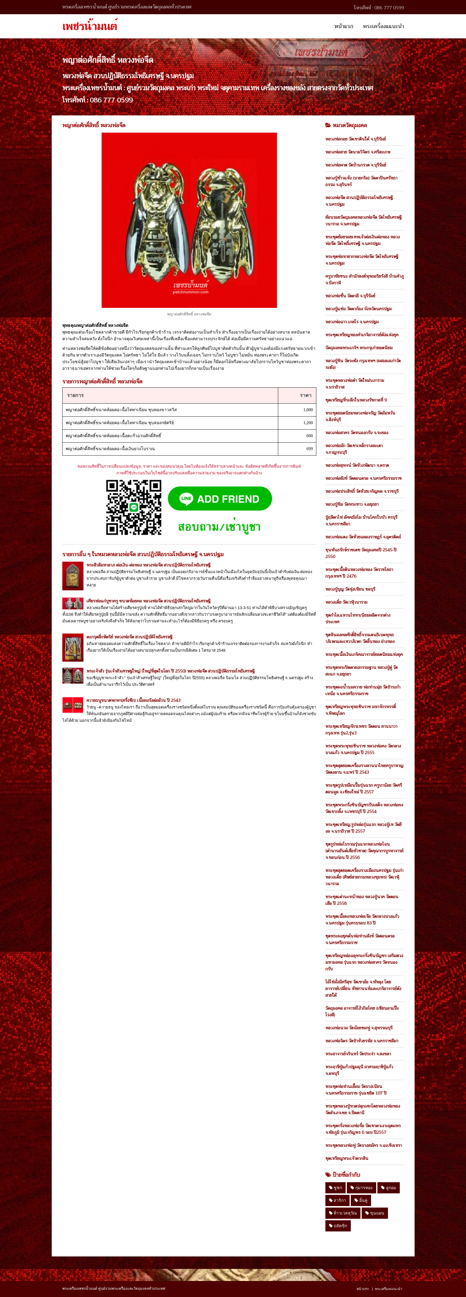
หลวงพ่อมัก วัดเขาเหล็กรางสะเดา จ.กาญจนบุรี (354, 449)
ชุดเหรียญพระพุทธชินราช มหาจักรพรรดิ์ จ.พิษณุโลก (360, 710)
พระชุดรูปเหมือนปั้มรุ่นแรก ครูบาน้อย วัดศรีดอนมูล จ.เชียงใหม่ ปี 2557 (363, 788)
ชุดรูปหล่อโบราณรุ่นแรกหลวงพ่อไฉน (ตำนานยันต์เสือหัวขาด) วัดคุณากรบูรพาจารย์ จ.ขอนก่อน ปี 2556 (364, 850)
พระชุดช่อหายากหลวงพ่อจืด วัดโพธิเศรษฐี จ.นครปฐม (361, 260)
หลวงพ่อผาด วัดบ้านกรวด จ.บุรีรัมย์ (355, 165)
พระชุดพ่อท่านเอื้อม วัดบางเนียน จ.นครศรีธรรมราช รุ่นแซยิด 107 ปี (355, 1090)
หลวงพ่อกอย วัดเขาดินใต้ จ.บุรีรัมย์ (355, 139)
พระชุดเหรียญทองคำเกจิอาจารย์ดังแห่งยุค (362, 334)
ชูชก (335, 1187)
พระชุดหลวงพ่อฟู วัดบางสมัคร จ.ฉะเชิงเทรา (363, 1145)
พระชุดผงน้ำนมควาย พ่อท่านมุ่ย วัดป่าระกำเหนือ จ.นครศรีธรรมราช (362, 690)
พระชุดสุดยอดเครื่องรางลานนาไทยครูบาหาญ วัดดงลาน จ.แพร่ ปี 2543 (364, 769)
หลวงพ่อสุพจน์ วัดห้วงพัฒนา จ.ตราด (357, 465)
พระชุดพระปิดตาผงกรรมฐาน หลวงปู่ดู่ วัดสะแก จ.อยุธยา (361, 671)
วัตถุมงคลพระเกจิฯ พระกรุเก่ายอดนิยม (359, 347)
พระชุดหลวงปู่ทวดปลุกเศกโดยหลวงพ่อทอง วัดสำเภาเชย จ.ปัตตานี (362, 1109)
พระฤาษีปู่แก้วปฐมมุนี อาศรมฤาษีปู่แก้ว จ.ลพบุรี (359, 1070)
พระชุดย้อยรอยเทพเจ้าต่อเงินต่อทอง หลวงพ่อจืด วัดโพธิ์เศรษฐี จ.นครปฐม (362, 240)
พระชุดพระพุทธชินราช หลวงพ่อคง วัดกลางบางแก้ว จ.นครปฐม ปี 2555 (363, 749)
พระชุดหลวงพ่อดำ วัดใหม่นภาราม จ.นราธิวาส (354, 384)
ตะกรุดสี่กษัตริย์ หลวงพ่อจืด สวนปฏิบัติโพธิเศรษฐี (129, 636)
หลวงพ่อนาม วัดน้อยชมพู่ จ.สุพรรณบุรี (359, 1027)
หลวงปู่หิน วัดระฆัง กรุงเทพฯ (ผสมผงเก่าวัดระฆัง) (363, 364)
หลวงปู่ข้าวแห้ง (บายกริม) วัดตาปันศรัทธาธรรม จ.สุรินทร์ (361, 181)
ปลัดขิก (338, 1225)
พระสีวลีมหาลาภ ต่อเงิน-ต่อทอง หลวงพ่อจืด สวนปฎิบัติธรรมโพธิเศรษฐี (148, 565)
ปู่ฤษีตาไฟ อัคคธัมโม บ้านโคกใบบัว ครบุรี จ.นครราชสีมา (361, 521)
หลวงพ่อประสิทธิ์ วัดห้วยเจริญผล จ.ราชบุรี (362, 491)
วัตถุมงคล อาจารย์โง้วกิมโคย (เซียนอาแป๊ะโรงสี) (362, 1011)
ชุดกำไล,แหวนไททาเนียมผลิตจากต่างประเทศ (357, 618)
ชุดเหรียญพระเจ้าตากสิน (346, 1158)
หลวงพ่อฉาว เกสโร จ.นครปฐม (352, 321)
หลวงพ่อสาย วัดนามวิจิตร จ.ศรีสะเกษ (357, 152)
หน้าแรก (343, 26)
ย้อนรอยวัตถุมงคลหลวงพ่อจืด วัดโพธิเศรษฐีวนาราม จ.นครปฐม (363, 220)
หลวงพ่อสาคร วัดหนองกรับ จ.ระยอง (356, 432)
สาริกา (337, 1200)
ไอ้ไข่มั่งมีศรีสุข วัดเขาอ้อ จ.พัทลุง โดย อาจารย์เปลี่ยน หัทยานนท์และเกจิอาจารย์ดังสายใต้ (363, 988)
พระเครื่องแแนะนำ (383, 26)
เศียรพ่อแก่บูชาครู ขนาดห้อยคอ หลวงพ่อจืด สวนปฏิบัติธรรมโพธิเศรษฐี (148, 601)
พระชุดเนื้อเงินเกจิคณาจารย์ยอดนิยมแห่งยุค (364, 654)
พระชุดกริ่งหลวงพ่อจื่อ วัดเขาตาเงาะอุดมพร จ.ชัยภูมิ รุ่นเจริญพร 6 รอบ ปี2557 (363, 1129)
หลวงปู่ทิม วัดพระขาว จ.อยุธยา (352, 504)
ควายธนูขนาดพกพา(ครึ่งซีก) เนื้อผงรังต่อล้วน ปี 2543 (133, 700)
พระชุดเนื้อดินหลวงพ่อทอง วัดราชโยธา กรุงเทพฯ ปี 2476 (359, 573)
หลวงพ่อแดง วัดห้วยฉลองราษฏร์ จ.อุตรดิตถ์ (363, 536)
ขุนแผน (374, 1213)
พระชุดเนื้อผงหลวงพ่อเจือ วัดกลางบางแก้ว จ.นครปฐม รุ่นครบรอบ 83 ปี (362, 920)
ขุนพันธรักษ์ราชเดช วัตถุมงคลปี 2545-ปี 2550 (360, 553)
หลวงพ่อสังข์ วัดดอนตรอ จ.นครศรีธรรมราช (363, 478)
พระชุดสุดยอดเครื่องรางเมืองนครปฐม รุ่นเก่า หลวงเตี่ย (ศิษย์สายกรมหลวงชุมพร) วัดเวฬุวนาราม (364, 877)
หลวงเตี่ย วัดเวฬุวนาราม (346, 602)
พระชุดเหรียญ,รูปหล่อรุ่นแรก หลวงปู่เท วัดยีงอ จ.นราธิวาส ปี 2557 (363, 828)
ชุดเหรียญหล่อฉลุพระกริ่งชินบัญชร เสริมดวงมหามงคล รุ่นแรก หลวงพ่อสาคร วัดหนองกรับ (364, 962)
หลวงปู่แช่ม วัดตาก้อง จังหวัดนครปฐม (358, 308)
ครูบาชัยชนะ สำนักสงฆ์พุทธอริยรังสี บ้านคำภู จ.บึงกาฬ (364, 279)
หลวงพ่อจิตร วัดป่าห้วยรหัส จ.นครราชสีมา (361, 1040)
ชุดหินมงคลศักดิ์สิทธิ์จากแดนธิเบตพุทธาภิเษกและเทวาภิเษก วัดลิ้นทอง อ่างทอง (360, 638)
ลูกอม (388, 1187)
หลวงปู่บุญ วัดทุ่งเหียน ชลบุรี (350, 589)
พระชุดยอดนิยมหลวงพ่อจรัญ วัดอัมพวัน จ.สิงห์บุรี (360, 416)
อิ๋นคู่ (360, 1200)
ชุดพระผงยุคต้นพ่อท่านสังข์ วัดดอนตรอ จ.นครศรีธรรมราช (360, 939)
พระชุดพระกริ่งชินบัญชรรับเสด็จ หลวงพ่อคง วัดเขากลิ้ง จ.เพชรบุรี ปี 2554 (364, 808)
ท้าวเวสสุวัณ (343, 1213)
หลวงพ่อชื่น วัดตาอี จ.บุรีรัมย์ (350, 295)
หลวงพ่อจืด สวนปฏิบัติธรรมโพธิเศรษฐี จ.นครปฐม (359, 201)
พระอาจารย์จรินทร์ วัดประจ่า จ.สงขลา (358, 1053)
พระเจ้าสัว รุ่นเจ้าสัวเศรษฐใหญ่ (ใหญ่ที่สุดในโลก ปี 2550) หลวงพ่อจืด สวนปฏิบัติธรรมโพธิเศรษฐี (170, 671)
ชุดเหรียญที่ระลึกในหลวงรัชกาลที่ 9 (356, 400)
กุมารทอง (361, 1187)
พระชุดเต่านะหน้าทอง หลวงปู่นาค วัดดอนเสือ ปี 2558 (361, 900)
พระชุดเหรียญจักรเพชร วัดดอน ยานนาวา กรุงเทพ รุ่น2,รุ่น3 (361, 730)
